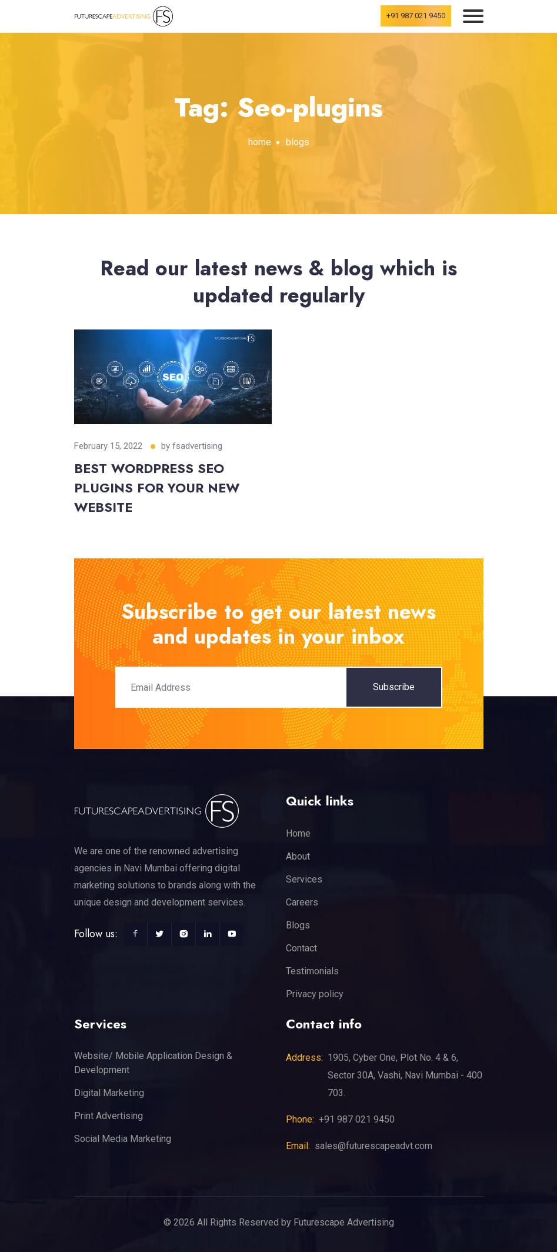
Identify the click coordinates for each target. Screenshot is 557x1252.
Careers (302, 902)
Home (298, 833)
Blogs (298, 925)
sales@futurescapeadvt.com (373, 1145)
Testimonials (312, 971)
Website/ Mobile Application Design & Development (153, 1062)
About (298, 856)
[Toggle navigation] (473, 16)
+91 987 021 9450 (415, 15)
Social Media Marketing (122, 1138)
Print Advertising (108, 1115)
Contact (301, 948)
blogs (297, 142)
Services (304, 879)
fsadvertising (197, 446)
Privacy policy (314, 994)
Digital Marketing (109, 1092)
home (259, 142)
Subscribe (394, 686)
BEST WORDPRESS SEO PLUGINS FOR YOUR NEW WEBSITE (156, 488)
